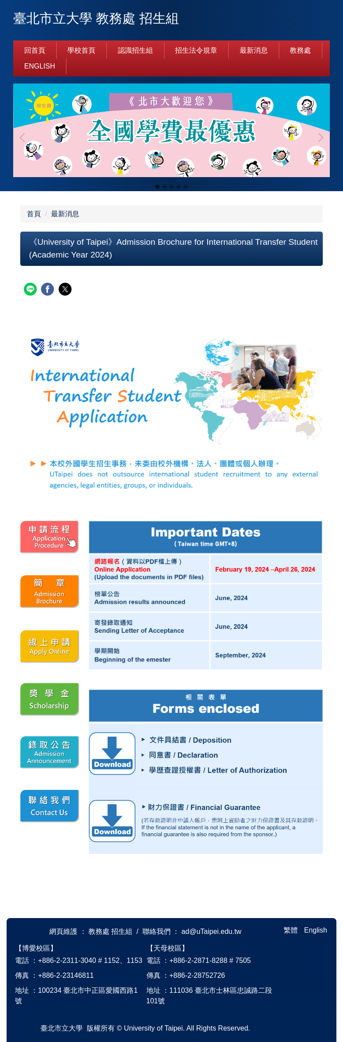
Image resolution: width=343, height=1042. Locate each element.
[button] (24, 138)
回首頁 (34, 50)
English (39, 66)
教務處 (300, 50)
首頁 (34, 214)
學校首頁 (81, 50)
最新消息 (254, 50)
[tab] (157, 186)
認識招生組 (135, 50)
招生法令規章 (196, 50)
